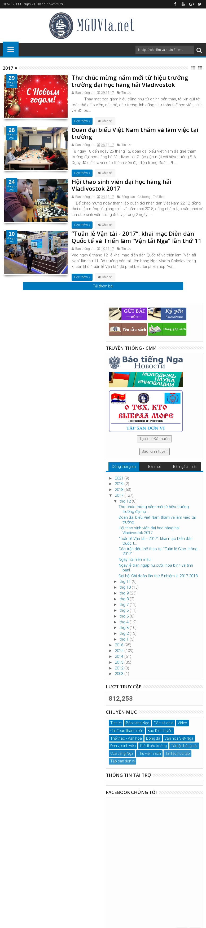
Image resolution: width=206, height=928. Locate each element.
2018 (119, 489)
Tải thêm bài (103, 286)
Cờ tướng (144, 197)
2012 (119, 668)
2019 (119, 483)
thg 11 (126, 581)
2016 (119, 645)
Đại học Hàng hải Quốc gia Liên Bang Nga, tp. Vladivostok (50, 898)
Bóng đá (153, 738)
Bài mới (154, 466)
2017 (119, 495)
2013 (119, 662)
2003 (119, 673)
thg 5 (125, 616)
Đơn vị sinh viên (123, 746)
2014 (119, 656)
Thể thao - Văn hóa (126, 738)
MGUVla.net (154, 904)
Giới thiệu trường (153, 746)
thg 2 (125, 633)
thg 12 (126, 501)
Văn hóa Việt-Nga (178, 738)
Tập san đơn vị (122, 761)
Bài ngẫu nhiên (185, 466)
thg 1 (125, 639)
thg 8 (125, 599)
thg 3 (125, 627)
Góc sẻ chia (163, 723)
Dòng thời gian (124, 466)
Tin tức (126, 93)
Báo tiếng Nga (137, 723)
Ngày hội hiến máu (135, 559)
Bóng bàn (128, 197)
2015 (119, 650)
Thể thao (159, 197)
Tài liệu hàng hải (184, 746)
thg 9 (125, 593)
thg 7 (125, 604)
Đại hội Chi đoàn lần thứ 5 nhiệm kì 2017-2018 (158, 576)
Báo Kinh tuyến (155, 451)
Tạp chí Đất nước (154, 438)
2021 (119, 478)
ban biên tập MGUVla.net (172, 898)
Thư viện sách (149, 753)
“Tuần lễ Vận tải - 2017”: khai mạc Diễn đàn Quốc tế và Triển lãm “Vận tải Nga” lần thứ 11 (136, 236)
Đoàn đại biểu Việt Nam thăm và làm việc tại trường (135, 133)
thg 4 (125, 622)
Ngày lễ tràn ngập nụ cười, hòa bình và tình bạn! (156, 567)
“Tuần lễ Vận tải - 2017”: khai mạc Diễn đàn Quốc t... (155, 541)
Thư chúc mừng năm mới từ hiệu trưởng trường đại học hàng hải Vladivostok (130, 80)
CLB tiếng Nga (121, 753)
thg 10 (126, 587)
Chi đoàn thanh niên (126, 731)
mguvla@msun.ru (133, 875)
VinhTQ (108, 898)
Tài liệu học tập (177, 753)
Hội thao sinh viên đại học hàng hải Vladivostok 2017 (121, 184)
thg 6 (125, 610)
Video (182, 723)
